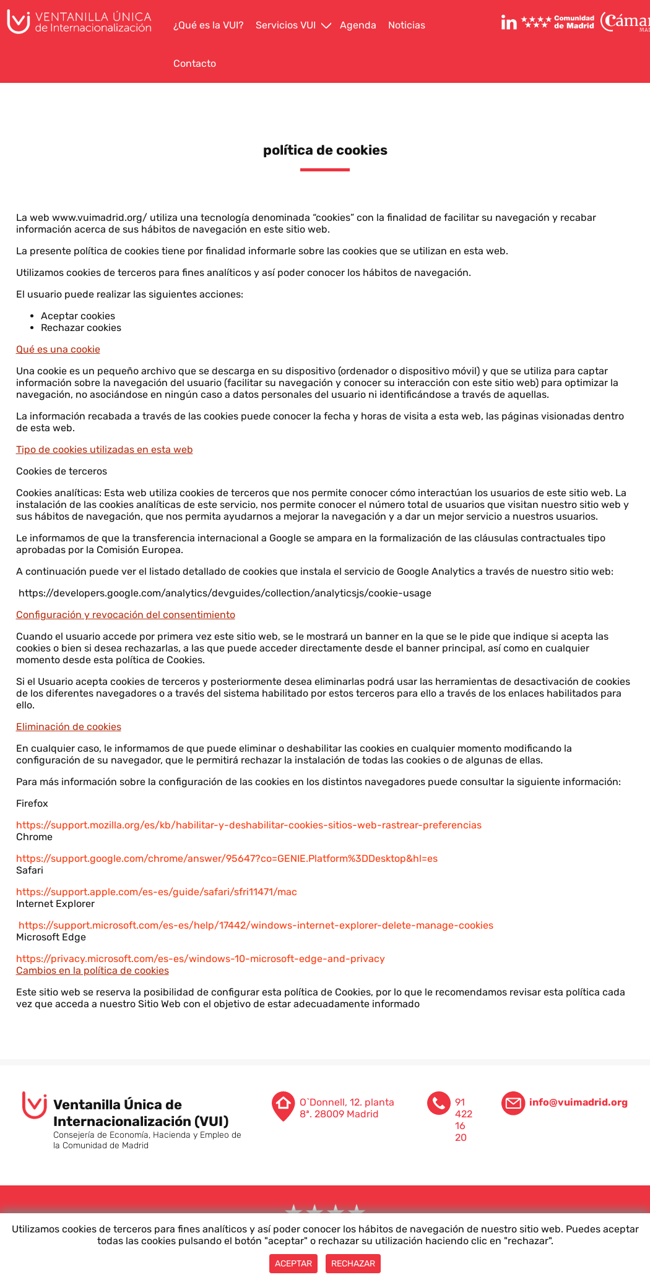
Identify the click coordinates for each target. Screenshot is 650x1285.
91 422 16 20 (463, 1119)
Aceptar (293, 1263)
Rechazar (353, 1263)
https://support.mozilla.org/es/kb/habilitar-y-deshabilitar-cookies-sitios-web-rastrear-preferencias (249, 825)
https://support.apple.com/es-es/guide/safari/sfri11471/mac (156, 892)
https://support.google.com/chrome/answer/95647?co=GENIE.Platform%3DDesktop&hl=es (227, 858)
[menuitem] (210, 25)
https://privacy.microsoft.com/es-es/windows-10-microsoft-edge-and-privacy (200, 959)
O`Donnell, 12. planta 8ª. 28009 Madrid (347, 1108)
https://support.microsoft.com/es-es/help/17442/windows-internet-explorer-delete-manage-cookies (254, 925)
